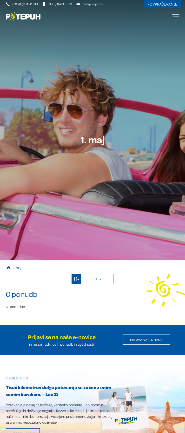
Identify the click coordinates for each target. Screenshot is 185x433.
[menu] (175, 16)
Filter (86, 279)
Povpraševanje (162, 4)
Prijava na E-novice (146, 340)
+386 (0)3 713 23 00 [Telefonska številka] (22, 4)
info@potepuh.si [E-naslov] (89, 4)
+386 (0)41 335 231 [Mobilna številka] (57, 4)
